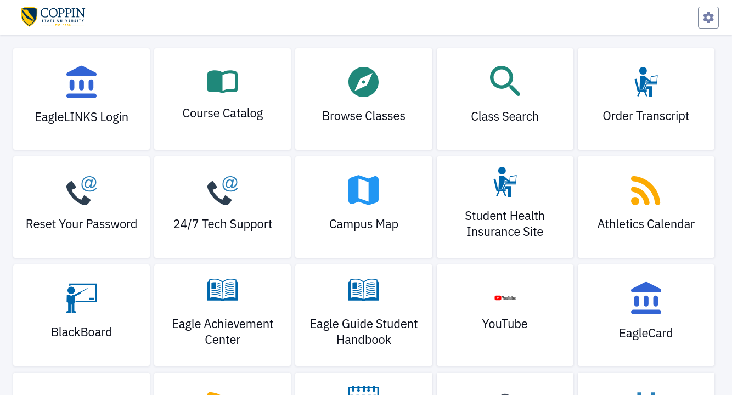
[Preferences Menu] (708, 18)
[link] (81, 99)
